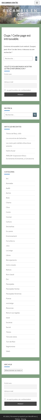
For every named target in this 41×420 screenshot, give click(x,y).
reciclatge (10, 303)
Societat (9, 322)
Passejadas (10, 284)
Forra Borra (10, 241)
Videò (8, 351)
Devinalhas (10, 226)
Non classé (10, 274)
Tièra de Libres (11, 337)
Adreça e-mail (8, 82)
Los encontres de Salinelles (16, 138)
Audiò (8, 188)
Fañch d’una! (10, 151)
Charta (8, 202)
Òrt (7, 279)
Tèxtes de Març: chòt (13, 133)
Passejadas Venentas (13, 294)
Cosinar (9, 217)
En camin (9, 231)
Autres (8, 193)
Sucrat (8, 327)
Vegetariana (10, 346)
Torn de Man (10, 342)
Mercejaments (11, 260)
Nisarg (23, 419)
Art (7, 178)
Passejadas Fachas (12, 289)
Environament (11, 236)
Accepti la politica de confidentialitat (17, 90)
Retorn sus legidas (13, 313)
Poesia (8, 298)
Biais (8, 198)
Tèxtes (8, 332)
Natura (8, 270)
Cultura (9, 222)
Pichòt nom (8, 74)
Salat (8, 318)
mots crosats (11, 265)
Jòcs (7, 246)
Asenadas (9, 183)
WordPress (32, 416)
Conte (8, 212)
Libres (8, 255)
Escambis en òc (10, 2)
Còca (8, 207)
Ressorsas (10, 308)
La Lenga (9, 250)
